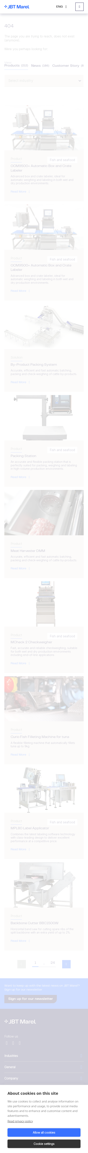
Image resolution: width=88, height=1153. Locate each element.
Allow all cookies (44, 1132)
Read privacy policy (20, 1121)
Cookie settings (44, 1144)
